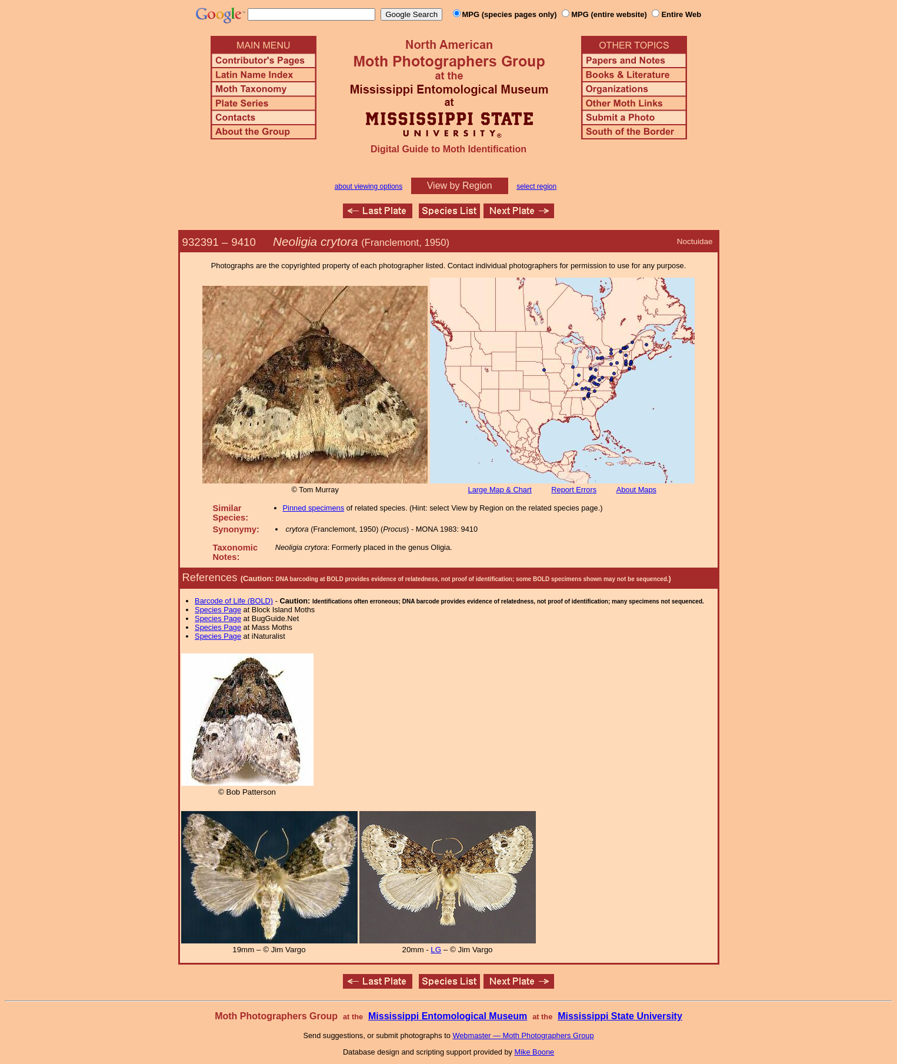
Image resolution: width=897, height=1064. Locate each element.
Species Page (218, 609)
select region (536, 186)
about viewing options (368, 186)
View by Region (459, 186)
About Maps (636, 489)
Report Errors (573, 489)
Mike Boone (535, 1052)
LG (436, 949)
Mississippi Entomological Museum (447, 1016)
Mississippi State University (620, 1016)
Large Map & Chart (500, 489)
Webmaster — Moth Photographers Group (522, 1035)
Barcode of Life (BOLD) (234, 600)
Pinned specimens (314, 507)
